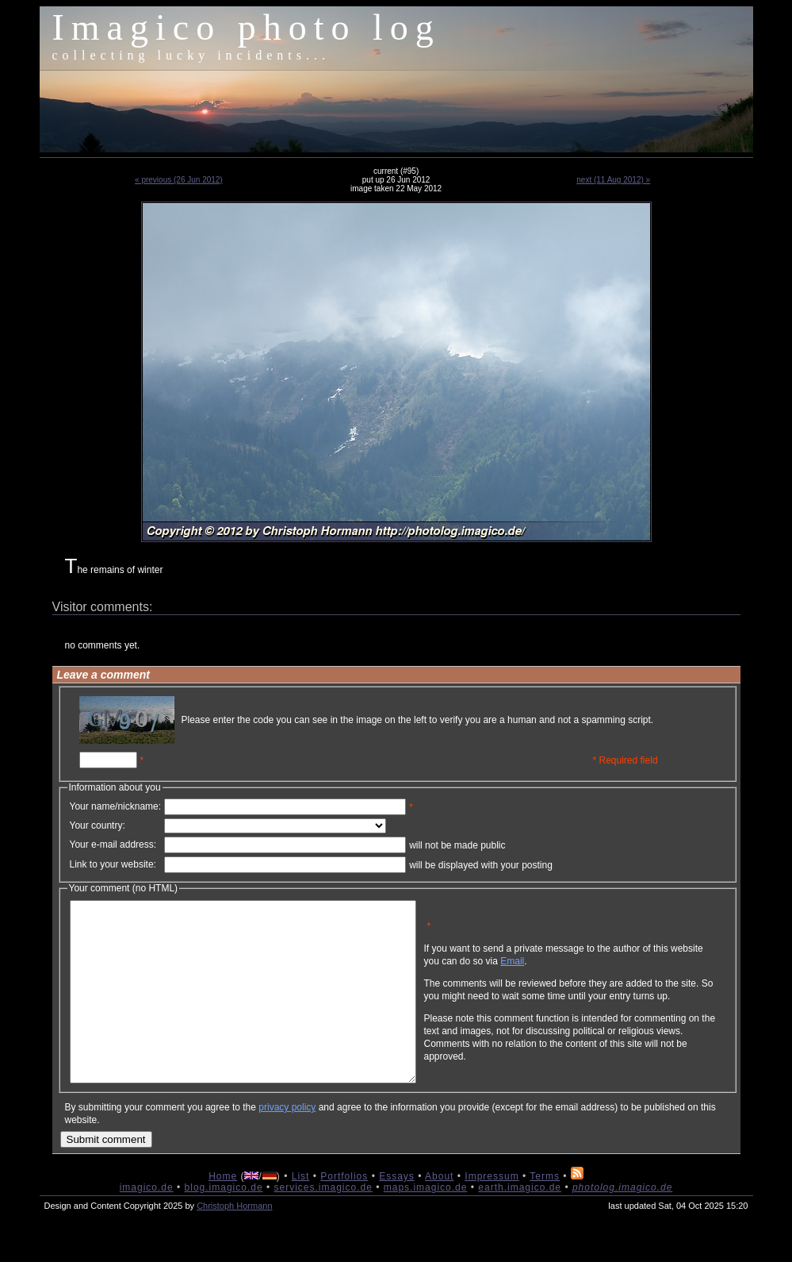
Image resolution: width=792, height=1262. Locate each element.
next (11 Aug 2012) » (613, 179)
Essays (397, 1212)
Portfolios (344, 1212)
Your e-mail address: (113, 844)
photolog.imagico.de (622, 1223)
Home (223, 1212)
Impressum (491, 1212)
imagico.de (147, 1223)
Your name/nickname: (116, 806)
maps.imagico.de (426, 1223)
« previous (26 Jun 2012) (179, 179)
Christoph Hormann (234, 1241)
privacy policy (287, 1142)
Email (588, 973)
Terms (545, 1212)
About (439, 1212)
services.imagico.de (323, 1223)
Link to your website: (113, 864)
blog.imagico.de (224, 1223)
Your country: (97, 825)
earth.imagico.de (519, 1223)
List (301, 1212)
